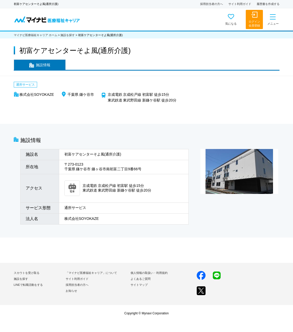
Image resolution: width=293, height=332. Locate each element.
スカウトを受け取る (26, 272)
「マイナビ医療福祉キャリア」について (91, 272)
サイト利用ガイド (239, 3)
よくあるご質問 (141, 278)
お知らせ (71, 290)
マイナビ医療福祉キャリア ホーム (35, 35)
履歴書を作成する (268, 3)
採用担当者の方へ (211, 3)
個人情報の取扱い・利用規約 (149, 272)
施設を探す (67, 35)
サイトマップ (139, 284)
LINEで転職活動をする (28, 284)
